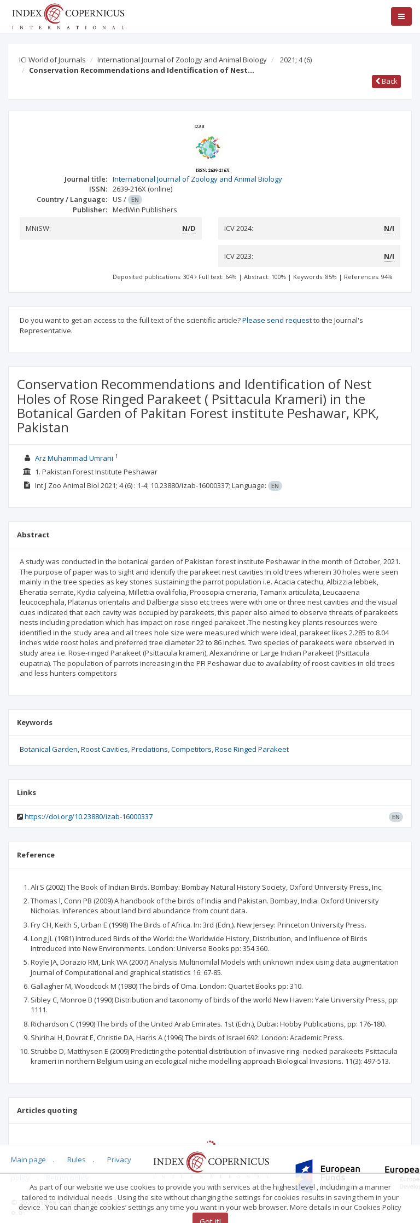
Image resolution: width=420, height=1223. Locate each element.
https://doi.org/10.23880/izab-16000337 (89, 816)
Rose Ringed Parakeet (252, 749)
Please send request (277, 320)
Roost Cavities (104, 749)
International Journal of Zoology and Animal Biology (182, 60)
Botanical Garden (49, 749)
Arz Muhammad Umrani (74, 458)
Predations (149, 749)
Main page (28, 1159)
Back (386, 81)
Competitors (191, 749)
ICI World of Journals (52, 60)
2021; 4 (296, 60)
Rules (76, 1159)
